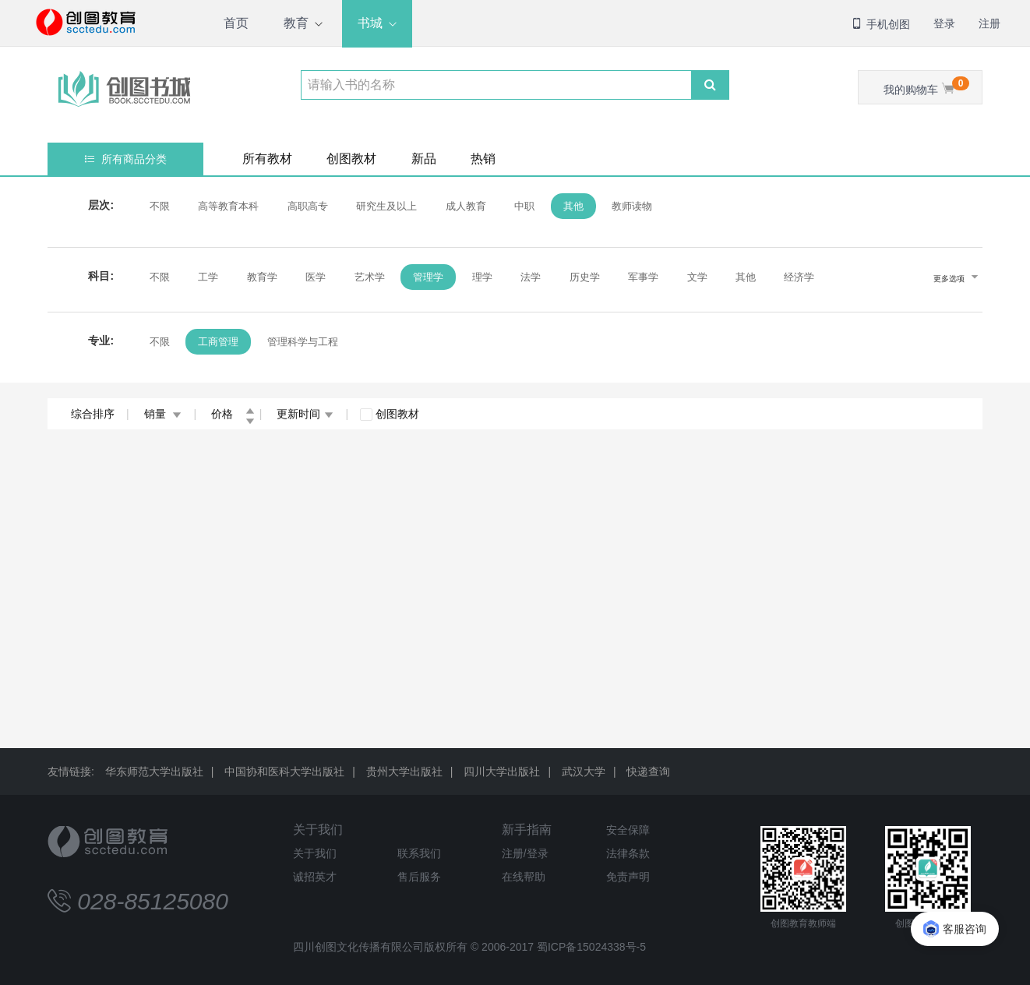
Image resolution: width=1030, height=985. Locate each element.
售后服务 (419, 876)
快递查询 (648, 771)
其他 (573, 206)
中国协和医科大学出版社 (284, 771)
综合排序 (93, 414)
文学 (697, 277)
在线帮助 (523, 876)
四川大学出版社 (502, 771)
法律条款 (628, 853)
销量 (163, 414)
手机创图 (880, 24)
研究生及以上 (386, 206)
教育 (296, 23)
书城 (370, 23)
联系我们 (419, 853)
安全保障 (628, 830)
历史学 (585, 277)
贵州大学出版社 (404, 771)
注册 (989, 23)
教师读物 (632, 206)
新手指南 (527, 829)
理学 (482, 277)
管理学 (428, 277)
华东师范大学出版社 (154, 771)
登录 (944, 23)
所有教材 (267, 158)
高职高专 (307, 206)
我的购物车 (926, 86)
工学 (208, 277)
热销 (483, 158)
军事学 (643, 277)
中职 (524, 206)
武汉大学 (583, 771)
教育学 (262, 277)
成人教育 (466, 206)
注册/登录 (525, 853)
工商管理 (218, 342)
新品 (423, 158)
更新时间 (305, 414)
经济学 (799, 277)
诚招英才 (315, 876)
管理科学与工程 (302, 342)
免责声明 (628, 876)
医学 (315, 277)
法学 (530, 277)
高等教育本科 (228, 206)
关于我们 (318, 829)
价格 (233, 414)
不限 (160, 206)
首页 (236, 23)
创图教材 (351, 158)
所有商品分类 (126, 159)
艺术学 (370, 277)
